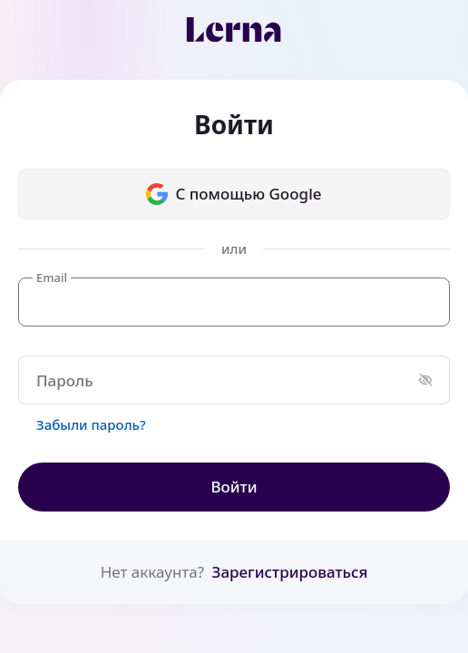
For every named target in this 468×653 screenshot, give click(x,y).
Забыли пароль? (91, 424)
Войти (233, 486)
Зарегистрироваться (290, 571)
